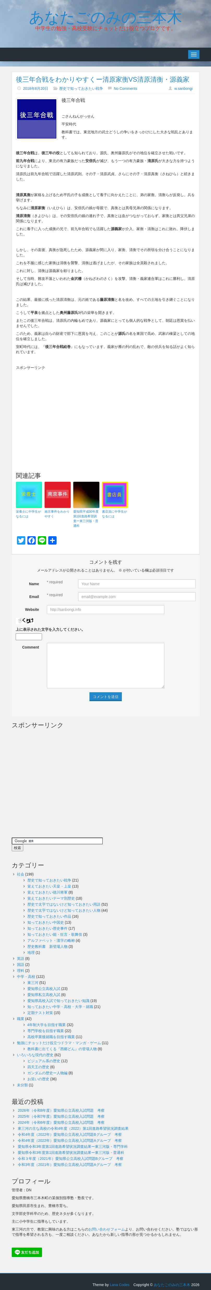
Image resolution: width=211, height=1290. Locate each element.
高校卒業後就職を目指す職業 (51, 1037)
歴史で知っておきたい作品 (49, 916)
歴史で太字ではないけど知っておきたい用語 (63, 904)
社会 (20, 874)
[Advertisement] (105, 409)
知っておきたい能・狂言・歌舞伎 (54, 934)
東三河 (32, 983)
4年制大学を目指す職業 (46, 1025)
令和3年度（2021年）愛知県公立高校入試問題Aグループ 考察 (70, 1164)
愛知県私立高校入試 (43, 995)
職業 (20, 1019)
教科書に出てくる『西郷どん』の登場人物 (62, 1049)
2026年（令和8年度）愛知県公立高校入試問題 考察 (61, 1110)
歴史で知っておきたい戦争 (81, 88)
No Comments (125, 88)
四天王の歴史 (38, 1067)
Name (34, 584)
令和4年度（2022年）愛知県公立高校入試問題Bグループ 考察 (70, 1134)
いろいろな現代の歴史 (35, 1055)
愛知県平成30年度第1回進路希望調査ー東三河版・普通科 (86, 519)
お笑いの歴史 (38, 1079)
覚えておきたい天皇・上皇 (49, 886)
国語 (20, 964)
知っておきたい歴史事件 (47, 928)
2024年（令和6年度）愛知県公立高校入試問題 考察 (61, 1122)
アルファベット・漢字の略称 (51, 940)
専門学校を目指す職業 (45, 1031)
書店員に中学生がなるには (114, 514)
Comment (30, 647)
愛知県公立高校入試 (43, 989)
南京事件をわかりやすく (57, 514)
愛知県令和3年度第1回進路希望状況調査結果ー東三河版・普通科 (71, 1152)
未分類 (22, 1085)
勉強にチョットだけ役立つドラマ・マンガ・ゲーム (59, 1043)
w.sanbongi (183, 88)
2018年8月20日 (35, 88)
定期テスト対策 (40, 1013)
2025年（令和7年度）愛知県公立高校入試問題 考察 (61, 1116)
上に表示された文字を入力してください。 (50, 629)
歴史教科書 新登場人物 (47, 946)
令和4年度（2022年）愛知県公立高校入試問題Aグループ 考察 (70, 1140)
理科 (20, 970)
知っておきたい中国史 (45, 922)
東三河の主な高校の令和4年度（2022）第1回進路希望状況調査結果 (73, 1128)
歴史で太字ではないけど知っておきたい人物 (63, 910)
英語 (20, 958)
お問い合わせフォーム (106, 1229)
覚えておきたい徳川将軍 (47, 892)
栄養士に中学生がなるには (28, 514)
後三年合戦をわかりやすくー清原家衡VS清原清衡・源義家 (102, 79)
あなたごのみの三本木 (105, 16)
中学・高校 (26, 977)
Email (34, 597)
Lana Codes (120, 1285)
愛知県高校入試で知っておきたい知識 (58, 1001)
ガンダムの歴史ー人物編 (47, 1073)
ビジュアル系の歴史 (43, 1061)
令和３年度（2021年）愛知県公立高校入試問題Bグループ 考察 (70, 1158)
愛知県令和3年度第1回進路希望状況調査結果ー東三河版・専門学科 (73, 1146)
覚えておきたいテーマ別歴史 (51, 898)
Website (32, 609)
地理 (31, 952)
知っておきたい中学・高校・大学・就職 (60, 1007)
